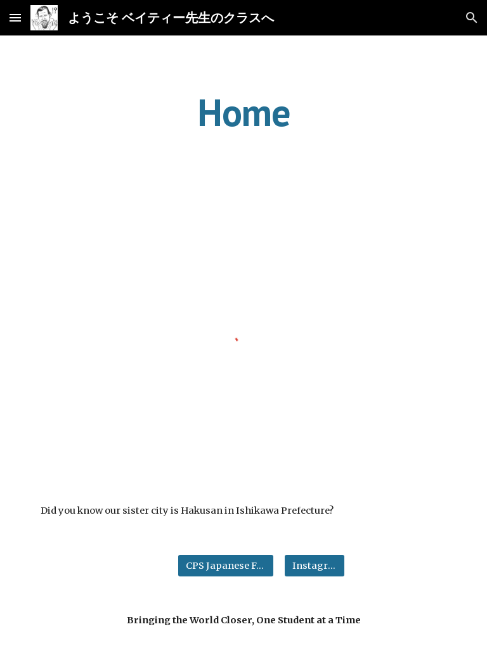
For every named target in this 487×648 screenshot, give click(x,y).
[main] (243, 112)
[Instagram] (314, 565)
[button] (15, 17)
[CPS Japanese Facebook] (225, 565)
